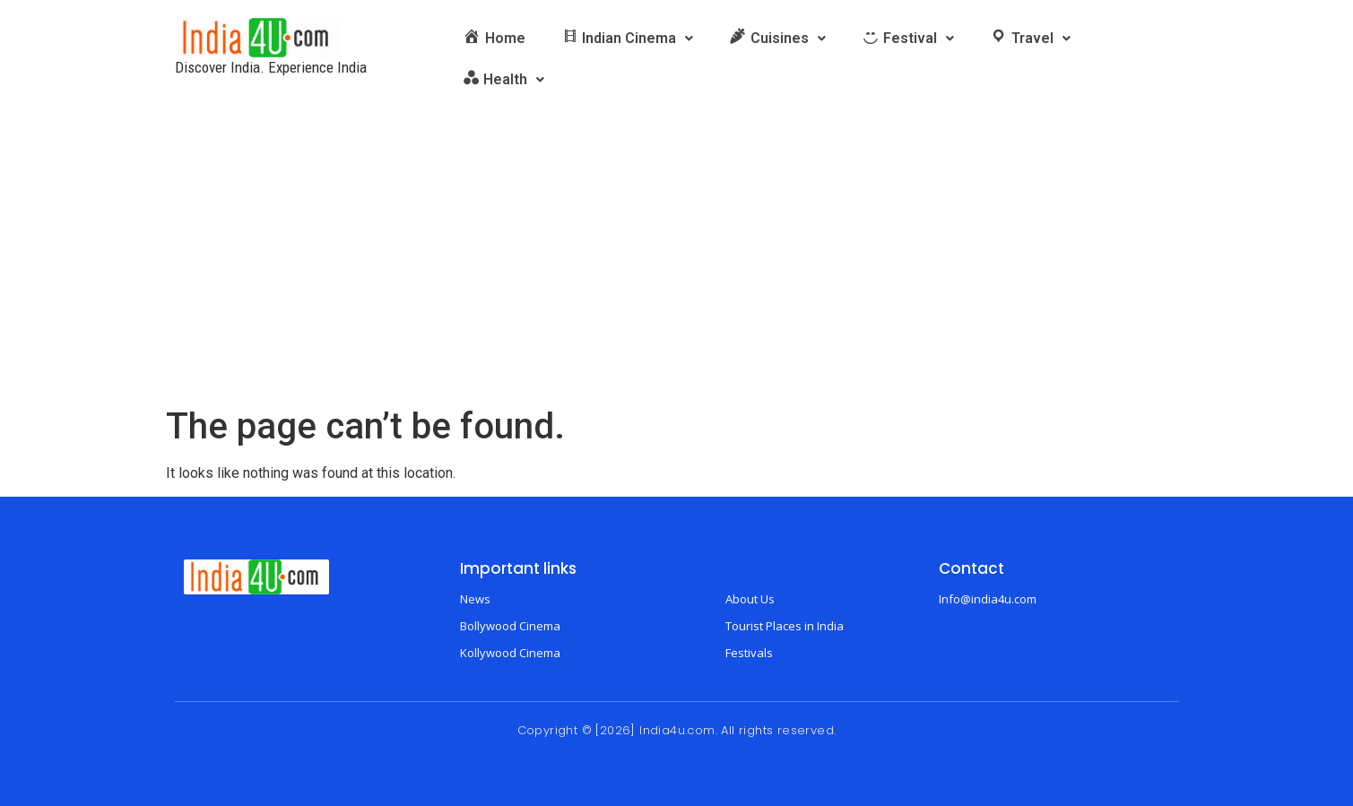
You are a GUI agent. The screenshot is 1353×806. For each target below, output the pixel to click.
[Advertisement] (677, 270)
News (475, 599)
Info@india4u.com (987, 599)
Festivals (749, 653)
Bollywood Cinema (510, 626)
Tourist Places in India (784, 626)
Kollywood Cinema (510, 653)
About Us (750, 599)
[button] (627, 38)
